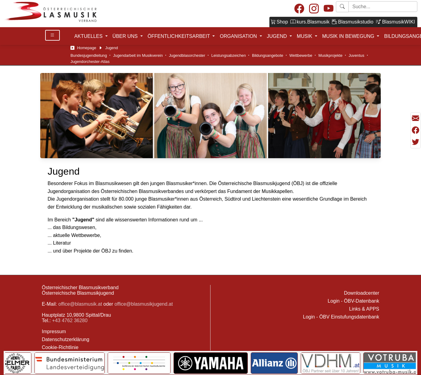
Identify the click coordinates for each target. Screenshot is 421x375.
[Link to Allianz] (274, 363)
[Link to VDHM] (330, 363)
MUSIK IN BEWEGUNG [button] (349, 36)
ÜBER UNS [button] (126, 36)
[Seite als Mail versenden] (415, 118)
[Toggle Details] (52, 35)
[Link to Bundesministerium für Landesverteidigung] (69, 363)
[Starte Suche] (382, 6)
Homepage (86, 48)
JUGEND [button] (277, 36)
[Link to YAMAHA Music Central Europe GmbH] (210, 363)
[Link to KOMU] (139, 363)
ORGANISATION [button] (239, 36)
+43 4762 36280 (70, 320)
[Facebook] (299, 9)
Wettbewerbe (300, 55)
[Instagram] (314, 9)
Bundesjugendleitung (88, 55)
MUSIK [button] (305, 36)
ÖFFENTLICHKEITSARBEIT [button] (179, 36)
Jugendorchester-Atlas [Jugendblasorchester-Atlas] (90, 61)
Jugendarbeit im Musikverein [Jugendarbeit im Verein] (138, 55)
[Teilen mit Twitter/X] (415, 142)
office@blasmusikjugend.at (143, 304)
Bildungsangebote (267, 55)
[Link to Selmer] (16, 363)
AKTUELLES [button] (89, 36)
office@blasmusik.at (80, 304)
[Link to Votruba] (391, 363)
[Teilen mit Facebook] (415, 130)
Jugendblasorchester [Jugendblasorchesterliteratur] (187, 55)
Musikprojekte (330, 55)
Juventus (356, 55)
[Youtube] (328, 9)
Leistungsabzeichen (228, 55)
